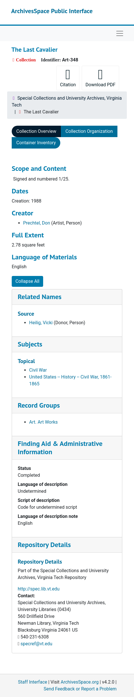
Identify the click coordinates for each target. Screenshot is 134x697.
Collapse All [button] (27, 281)
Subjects (30, 344)
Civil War (38, 370)
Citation (68, 77)
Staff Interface (32, 682)
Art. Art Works (43, 422)
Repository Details (44, 544)
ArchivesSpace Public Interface (52, 11)
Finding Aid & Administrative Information (60, 447)
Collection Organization (89, 131)
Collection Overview (36, 131)
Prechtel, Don (36, 223)
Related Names (39, 296)
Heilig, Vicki (41, 322)
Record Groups (39, 405)
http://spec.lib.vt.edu (38, 589)
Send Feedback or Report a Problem (80, 689)
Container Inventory (36, 142)
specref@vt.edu (36, 643)
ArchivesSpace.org (80, 682)
